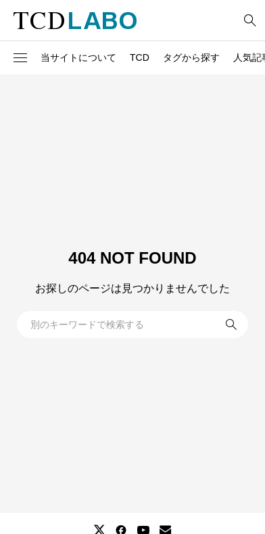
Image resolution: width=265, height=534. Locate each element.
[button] (20, 58)
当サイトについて (78, 57)
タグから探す (191, 57)
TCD (139, 57)
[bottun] (250, 20)
